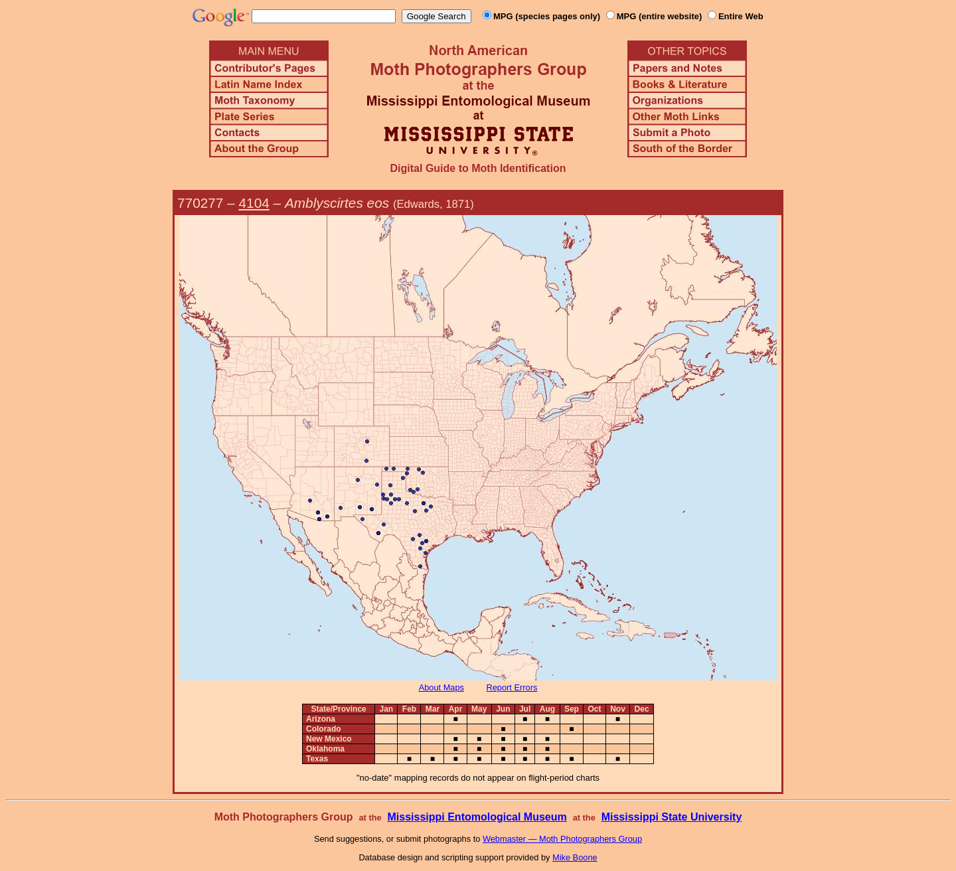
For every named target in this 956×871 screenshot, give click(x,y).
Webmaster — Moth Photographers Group (562, 839)
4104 (254, 202)
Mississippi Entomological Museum (476, 817)
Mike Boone (575, 857)
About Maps (441, 687)
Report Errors (512, 687)
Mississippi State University (671, 817)
